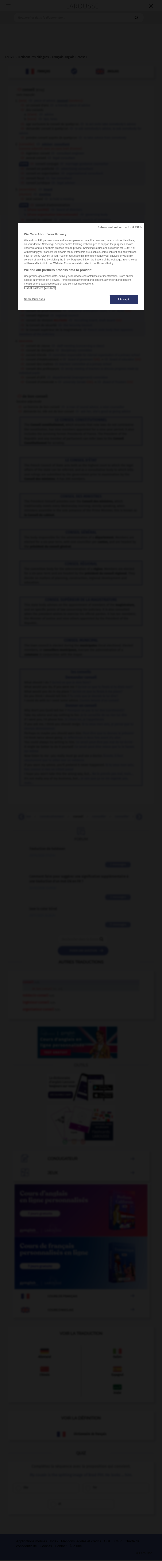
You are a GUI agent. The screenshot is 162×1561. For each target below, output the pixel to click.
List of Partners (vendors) (40, 288)
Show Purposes (34, 299)
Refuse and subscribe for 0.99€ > (120, 227)
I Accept (123, 299)
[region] (81, 266)
